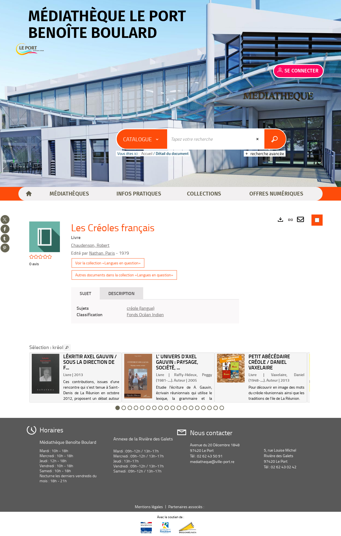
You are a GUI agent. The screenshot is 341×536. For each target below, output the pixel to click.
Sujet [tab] (85, 293)
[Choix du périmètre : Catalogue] (142, 139)
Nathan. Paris (102, 253)
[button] (69, 194)
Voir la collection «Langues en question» (108, 262)
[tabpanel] (155, 311)
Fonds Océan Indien (145, 314)
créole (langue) (140, 308)
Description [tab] (121, 293)
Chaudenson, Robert (90, 245)
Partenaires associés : (186, 506)
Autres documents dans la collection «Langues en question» (124, 274)
